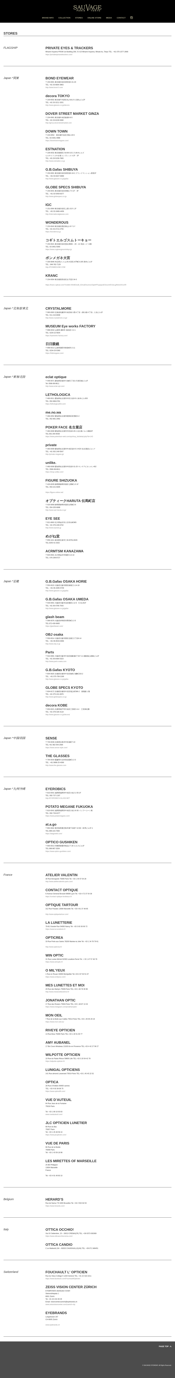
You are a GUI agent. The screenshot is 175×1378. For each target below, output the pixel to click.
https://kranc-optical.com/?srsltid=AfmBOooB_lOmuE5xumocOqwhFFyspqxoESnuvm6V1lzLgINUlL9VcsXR (86, 285)
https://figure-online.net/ (54, 492)
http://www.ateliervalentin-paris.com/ (59, 882)
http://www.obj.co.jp (53, 644)
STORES (79, 18)
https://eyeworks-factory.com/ (57, 336)
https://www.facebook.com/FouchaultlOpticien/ (63, 1279)
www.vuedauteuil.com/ (54, 1114)
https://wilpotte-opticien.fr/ (55, 1061)
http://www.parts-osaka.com (56, 661)
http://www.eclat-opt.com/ (55, 386)
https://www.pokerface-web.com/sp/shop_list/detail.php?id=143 (69, 437)
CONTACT (121, 18)
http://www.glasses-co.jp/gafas (57, 179)
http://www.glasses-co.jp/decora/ (58, 715)
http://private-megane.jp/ (55, 454)
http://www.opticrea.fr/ (54, 947)
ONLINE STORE (94, 18)
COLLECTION (64, 18)
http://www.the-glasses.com (56, 765)
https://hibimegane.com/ (55, 353)
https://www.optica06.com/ (55, 1091)
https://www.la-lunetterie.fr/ (56, 929)
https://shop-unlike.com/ (55, 472)
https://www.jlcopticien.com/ (56, 1135)
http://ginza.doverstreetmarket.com (59, 123)
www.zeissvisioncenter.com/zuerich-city (60, 1304)
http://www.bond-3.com (54, 87)
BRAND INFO (48, 18)
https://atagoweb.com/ (54, 834)
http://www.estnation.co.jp (55, 161)
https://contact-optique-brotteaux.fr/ (59, 897)
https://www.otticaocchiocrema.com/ (59, 1236)
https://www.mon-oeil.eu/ (55, 1022)
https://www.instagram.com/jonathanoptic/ (61, 1007)
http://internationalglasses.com (57, 214)
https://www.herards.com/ (55, 1206)
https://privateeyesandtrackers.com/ (59, 55)
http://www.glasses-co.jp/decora (57, 105)
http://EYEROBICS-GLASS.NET (58, 798)
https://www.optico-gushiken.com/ (58, 851)
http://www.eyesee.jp (53, 528)
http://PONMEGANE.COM (55, 267)
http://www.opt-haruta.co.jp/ (56, 510)
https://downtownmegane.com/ (57, 141)
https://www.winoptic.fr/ (54, 962)
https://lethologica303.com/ (56, 404)
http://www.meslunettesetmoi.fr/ (57, 992)
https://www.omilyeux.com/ (56, 977)
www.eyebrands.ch (53, 1325)
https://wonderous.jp (53, 232)
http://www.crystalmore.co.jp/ (56, 318)
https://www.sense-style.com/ (57, 748)
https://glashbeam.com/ (54, 626)
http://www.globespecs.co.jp (56, 196)
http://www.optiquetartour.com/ (57, 914)
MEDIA (109, 18)
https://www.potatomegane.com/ (58, 816)
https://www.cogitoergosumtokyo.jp (59, 249)
